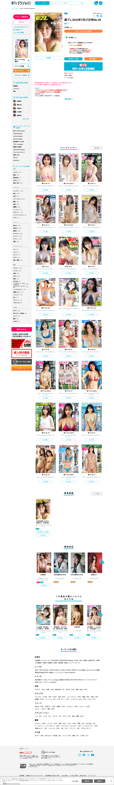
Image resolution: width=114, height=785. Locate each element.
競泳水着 (17, 177)
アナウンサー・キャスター (21, 286)
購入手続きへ (93, 59)
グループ (17, 255)
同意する (100, 781)
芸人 (16, 297)
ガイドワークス (45, 660)
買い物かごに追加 (73, 59)
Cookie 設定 (64, 775)
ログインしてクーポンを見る (83, 31)
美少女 (17, 225)
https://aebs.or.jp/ (33, 766)
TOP (12, 8)
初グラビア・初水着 (20, 313)
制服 (16, 175)
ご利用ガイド (18, 29)
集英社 (85, 660)
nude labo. (16, 160)
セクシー (18, 239)
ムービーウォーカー (75, 663)
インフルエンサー (20, 289)
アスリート (18, 300)
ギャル (16, 217)
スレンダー (18, 191)
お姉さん (17, 228)
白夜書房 (60, 663)
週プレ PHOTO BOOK (19, 131)
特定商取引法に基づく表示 (52, 775)
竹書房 (44, 663)
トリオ (16, 252)
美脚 (16, 201)
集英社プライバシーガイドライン (35, 775)
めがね (17, 180)
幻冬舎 (80, 660)
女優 (16, 273)
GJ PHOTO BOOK (18, 136)
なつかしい (18, 233)
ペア (16, 249)
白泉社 (55, 663)
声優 (16, 279)
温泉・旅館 (18, 260)
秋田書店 (37, 660)
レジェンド (18, 295)
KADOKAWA (54, 660)
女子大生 (17, 281)
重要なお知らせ (21, 329)
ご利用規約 (21, 775)
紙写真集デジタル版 (18, 141)
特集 (14, 91)
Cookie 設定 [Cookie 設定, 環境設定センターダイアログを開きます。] (75, 781)
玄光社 (76, 660)
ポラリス (15, 157)
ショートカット (19, 199)
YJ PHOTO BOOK (17, 133)
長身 (16, 204)
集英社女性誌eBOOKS (41, 672)
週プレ (16, 8)
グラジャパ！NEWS (21, 75)
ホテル (16, 257)
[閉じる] (111, 781)
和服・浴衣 (18, 183)
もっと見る (96, 493)
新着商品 (15, 86)
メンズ (17, 316)
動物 (16, 319)
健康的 (17, 207)
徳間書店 (50, 663)
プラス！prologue (18, 144)
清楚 (16, 241)
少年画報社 (38, 663)
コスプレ (17, 172)
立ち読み (48, 58)
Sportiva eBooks (17, 139)
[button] (102, 562)
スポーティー (18, 212)
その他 (16, 321)
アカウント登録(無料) (21, 17)
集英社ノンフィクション (56, 672)
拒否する (87, 781)
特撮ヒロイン (18, 292)
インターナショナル (20, 215)
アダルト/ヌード (17, 303)
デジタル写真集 (19, 66)
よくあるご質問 (19, 32)
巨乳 (17, 193)
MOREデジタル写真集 (77, 670)
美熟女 (17, 231)
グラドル (18, 268)
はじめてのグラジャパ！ (22, 27)
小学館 (97, 660)
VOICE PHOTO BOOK (19, 149)
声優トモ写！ (16, 155)
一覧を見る (96, 148)
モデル (17, 276)
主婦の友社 (91, 660)
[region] (57, 781)
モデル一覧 (25, 119)
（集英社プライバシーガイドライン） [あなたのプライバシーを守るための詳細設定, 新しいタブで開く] (11, 783)
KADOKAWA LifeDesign (66, 660)
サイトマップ (91, 775)
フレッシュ (18, 209)
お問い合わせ (83, 775)
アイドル (17, 271)
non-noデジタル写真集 (91, 670)
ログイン (21, 22)
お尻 (16, 196)
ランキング (16, 88)
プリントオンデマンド (19, 152)
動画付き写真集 (17, 147)
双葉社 (66, 663)
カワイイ (18, 236)
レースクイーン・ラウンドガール (21, 284)
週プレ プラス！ (19, 71)
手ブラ (17, 311)
